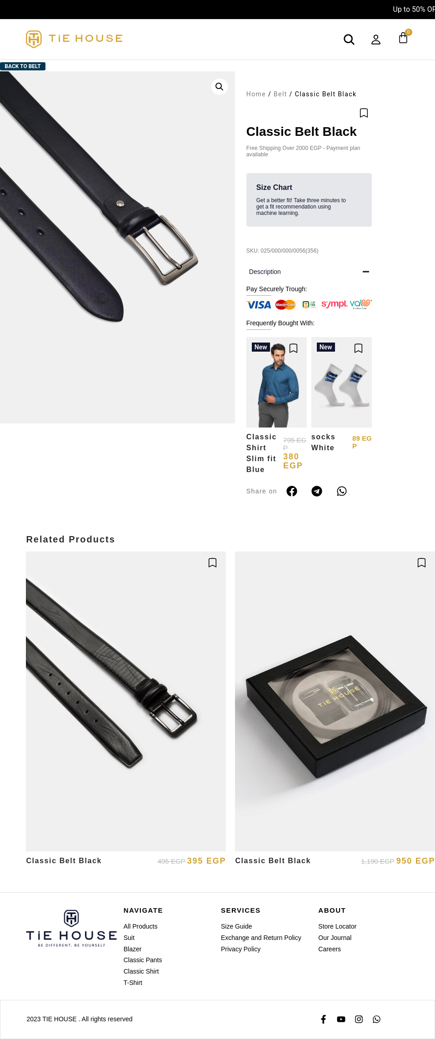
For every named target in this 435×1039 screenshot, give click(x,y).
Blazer (133, 949)
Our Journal (334, 937)
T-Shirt (133, 982)
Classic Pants (143, 960)
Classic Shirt (141, 971)
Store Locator (337, 926)
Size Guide (236, 926)
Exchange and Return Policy (261, 937)
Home (256, 94)
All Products (141, 926)
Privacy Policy (240, 949)
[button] (219, 87)
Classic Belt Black (64, 861)
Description (265, 271)
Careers (329, 949)
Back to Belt (22, 66)
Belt (280, 94)
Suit (129, 937)
